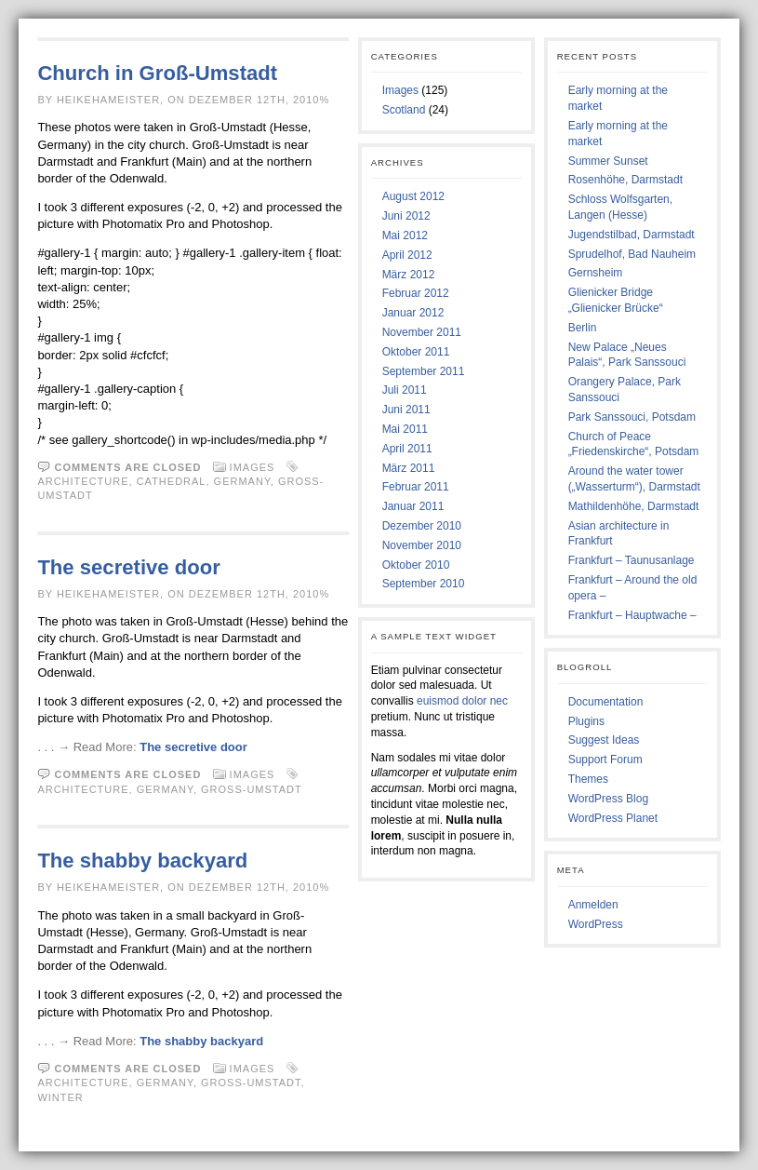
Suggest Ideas (604, 739)
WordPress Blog (608, 798)
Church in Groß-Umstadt (157, 73)
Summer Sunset (608, 161)
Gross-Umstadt (251, 789)
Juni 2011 (406, 409)
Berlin (582, 327)
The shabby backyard (142, 860)
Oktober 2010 (416, 565)
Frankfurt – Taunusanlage (631, 560)
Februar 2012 (415, 293)
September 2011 (423, 371)
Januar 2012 (413, 312)
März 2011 (408, 468)
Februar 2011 (415, 486)
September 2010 (423, 583)
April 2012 (407, 255)
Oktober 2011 (416, 351)
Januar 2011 (413, 506)
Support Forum (605, 759)
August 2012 (413, 196)
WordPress (595, 924)
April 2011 (407, 448)
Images (252, 467)
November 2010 (421, 545)
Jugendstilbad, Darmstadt (631, 234)
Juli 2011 (404, 390)
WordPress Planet (613, 818)
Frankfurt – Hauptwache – (632, 615)
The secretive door (128, 567)
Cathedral (171, 481)
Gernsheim (595, 272)
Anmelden (593, 904)
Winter (60, 1097)
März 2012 (408, 274)
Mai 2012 (405, 235)
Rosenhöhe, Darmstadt (625, 179)
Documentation (606, 701)
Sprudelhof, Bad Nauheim (632, 254)
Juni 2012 (406, 215)
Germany (242, 481)
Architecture (82, 481)
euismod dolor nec (462, 700)
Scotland (404, 109)
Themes (588, 779)
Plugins (586, 721)
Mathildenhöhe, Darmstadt (633, 506)
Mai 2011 (405, 429)
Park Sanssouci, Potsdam (632, 417)
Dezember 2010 (421, 525)
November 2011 (421, 332)
